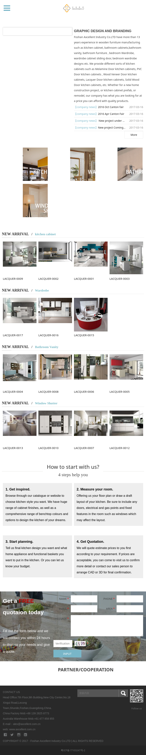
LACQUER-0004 (13, 391)
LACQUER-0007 (84, 448)
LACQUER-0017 (13, 335)
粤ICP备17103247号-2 (73, 750)
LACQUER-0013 (13, 448)
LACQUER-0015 (84, 335)
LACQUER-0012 (120, 448)
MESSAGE (62, 618)
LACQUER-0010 (48, 448)
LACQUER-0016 (48, 335)
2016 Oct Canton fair (111, 107)
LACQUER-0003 (120, 279)
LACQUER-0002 (48, 279)
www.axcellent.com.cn (22, 729)
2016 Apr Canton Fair (111, 114)
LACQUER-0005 (120, 391)
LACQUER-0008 (48, 391)
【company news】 (86, 107)
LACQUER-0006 (84, 391)
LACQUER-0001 (84, 279)
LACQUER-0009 (13, 279)
